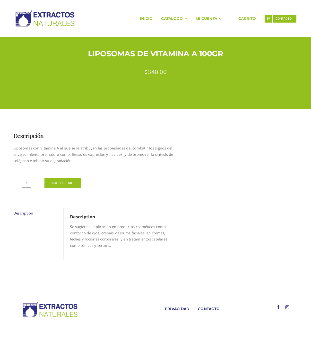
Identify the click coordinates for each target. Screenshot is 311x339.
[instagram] (287, 307)
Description (23, 213)
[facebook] (278, 307)
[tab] (35, 213)
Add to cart (63, 183)
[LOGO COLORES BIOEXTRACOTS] (50, 303)
